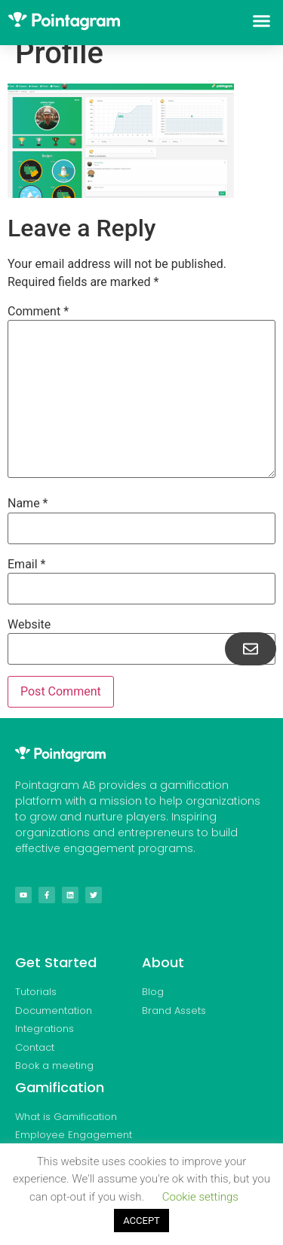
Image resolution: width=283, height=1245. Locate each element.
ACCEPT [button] (141, 1220)
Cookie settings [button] (200, 1197)
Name (28, 504)
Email (26, 565)
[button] (262, 21)
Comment (38, 312)
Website (29, 625)
